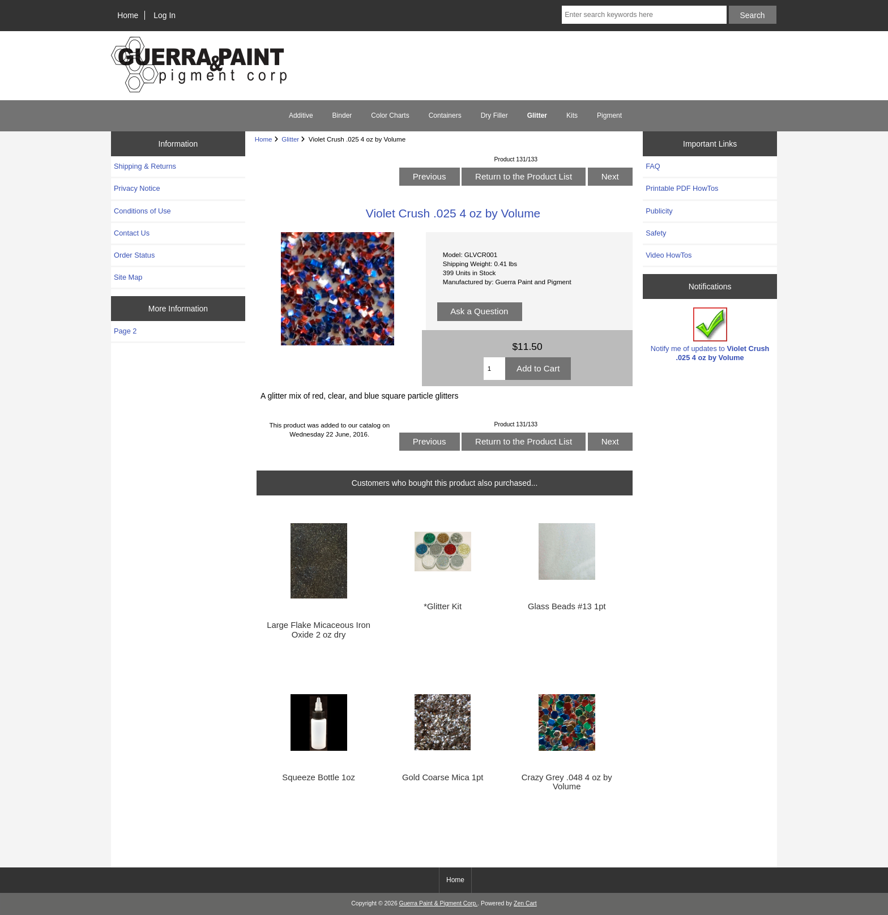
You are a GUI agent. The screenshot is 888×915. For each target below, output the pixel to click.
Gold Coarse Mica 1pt (442, 777)
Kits (572, 115)
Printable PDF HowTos (682, 188)
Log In (164, 15)
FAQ (653, 166)
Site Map (128, 277)
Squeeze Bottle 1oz (318, 777)
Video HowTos (668, 255)
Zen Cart (525, 903)
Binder (342, 115)
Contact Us (132, 233)
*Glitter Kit (443, 606)
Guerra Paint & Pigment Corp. (438, 903)
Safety (656, 233)
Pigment (609, 115)
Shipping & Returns (145, 166)
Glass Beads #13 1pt (567, 606)
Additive (301, 115)
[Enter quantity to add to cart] (494, 368)
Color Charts (390, 115)
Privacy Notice (137, 188)
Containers (445, 115)
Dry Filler (494, 115)
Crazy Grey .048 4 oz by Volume (567, 782)
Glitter (290, 139)
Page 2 (125, 331)
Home (127, 15)
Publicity (659, 211)
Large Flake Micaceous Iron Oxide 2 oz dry (318, 630)
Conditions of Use (142, 211)
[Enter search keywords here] (644, 15)
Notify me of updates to (710, 334)
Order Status (134, 255)
